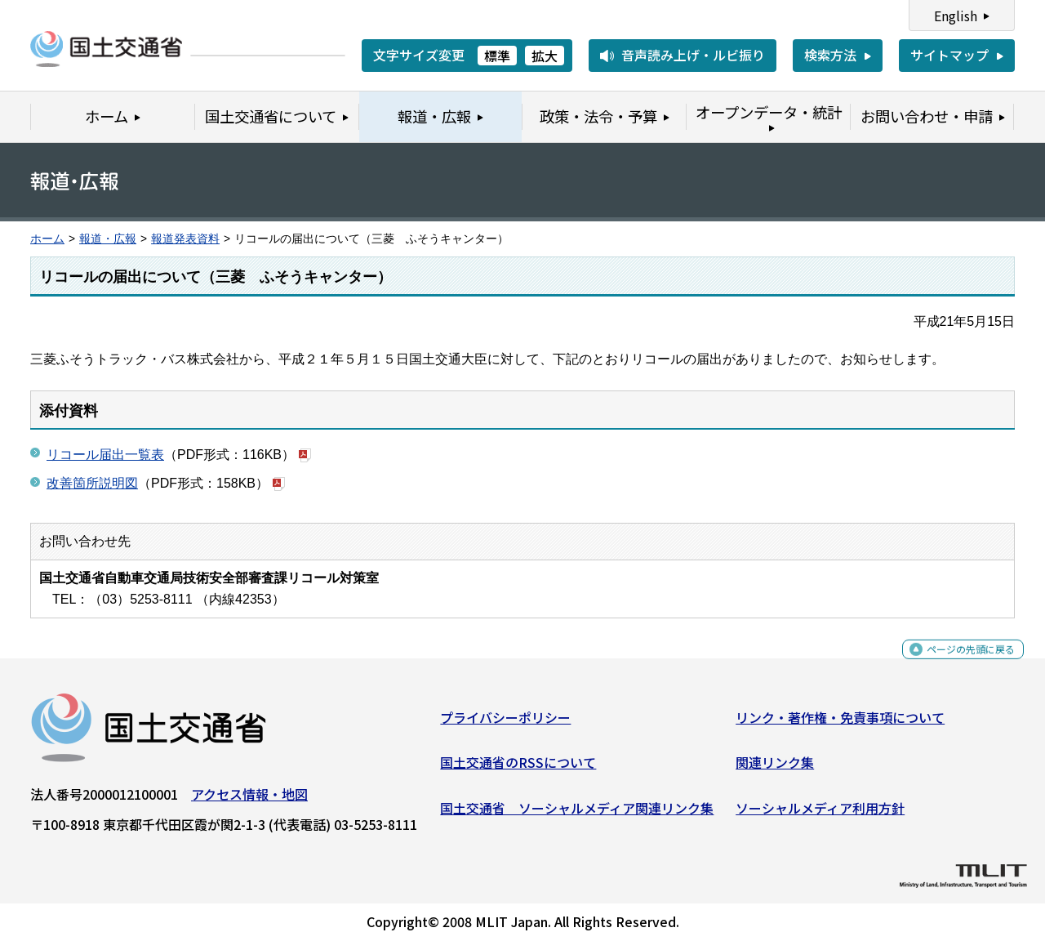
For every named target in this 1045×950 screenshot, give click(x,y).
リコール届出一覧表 (105, 455)
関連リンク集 (775, 768)
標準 (497, 55)
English (955, 15)
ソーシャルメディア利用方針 (820, 814)
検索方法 (830, 55)
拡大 (544, 55)
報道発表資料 (185, 239)
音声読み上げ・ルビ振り (693, 55)
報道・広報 (107, 239)
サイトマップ (949, 55)
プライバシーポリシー (505, 724)
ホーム (47, 239)
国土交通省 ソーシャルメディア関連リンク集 (577, 814)
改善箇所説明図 (92, 483)
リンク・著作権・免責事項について (840, 724)
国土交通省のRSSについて (518, 768)
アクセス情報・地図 (249, 800)
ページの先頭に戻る (957, 664)
